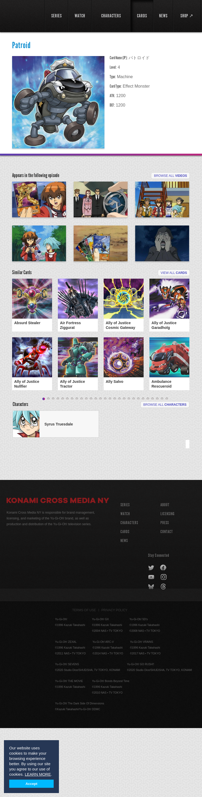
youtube (151, 646)
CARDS (124, 600)
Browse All (170, 176)
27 (166, 468)
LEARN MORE (38, 774)
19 (128, 468)
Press (164, 591)
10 (86, 468)
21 (138, 468)
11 (91, 468)
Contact (166, 600)
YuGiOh (22, 16)
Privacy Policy (115, 679)
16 (114, 468)
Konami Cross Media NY (58, 570)
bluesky (151, 656)
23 (147, 468)
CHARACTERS (129, 591)
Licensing (167, 582)
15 (110, 468)
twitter (151, 637)
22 (143, 468)
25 (157, 468)
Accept (31, 784)
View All (174, 334)
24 (152, 468)
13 (100, 468)
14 (105, 468)
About (164, 573)
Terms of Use (84, 679)
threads (164, 656)
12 (95, 468)
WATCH (125, 582)
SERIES (125, 573)
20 (133, 468)
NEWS (124, 609)
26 (162, 468)
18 (124, 468)
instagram (164, 646)
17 (119, 468)
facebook (163, 637)
